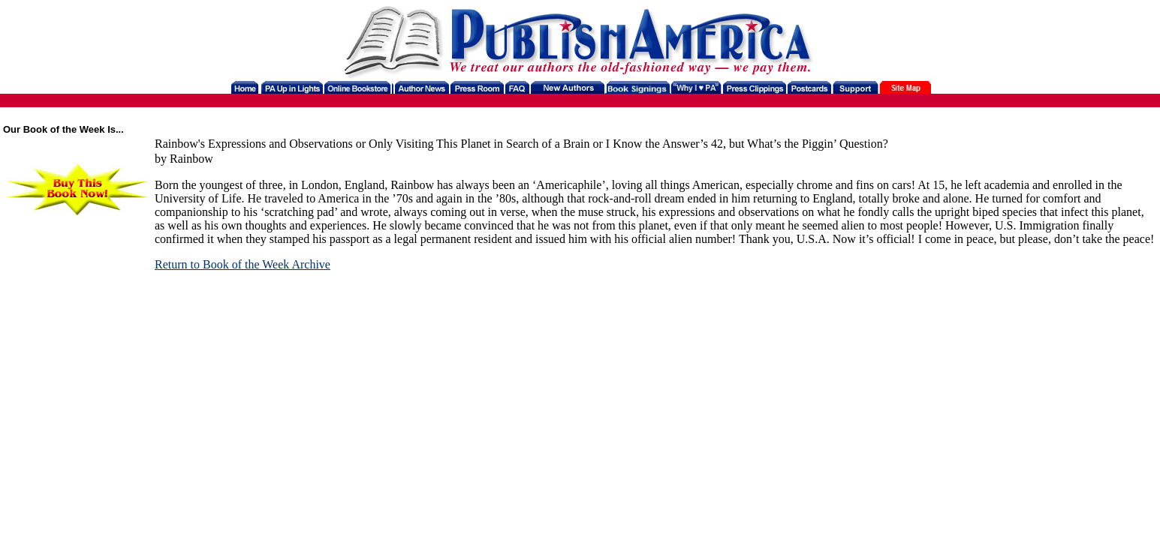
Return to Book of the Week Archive (242, 264)
